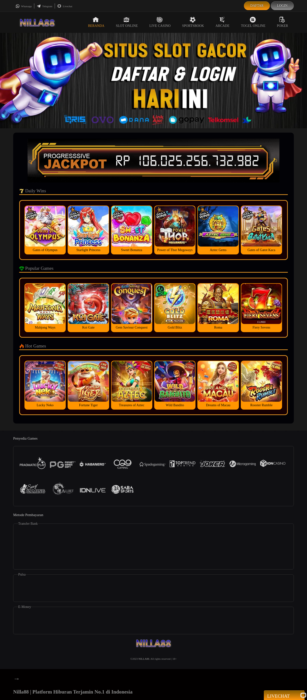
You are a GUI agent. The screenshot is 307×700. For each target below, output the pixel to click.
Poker (282, 22)
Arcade (223, 22)
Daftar (257, 5)
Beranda (96, 22)
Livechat (64, 6)
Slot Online (127, 22)
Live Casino (160, 22)
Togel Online (253, 22)
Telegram (44, 6)
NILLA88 (143, 658)
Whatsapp (24, 6)
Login (282, 5)
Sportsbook (193, 22)
